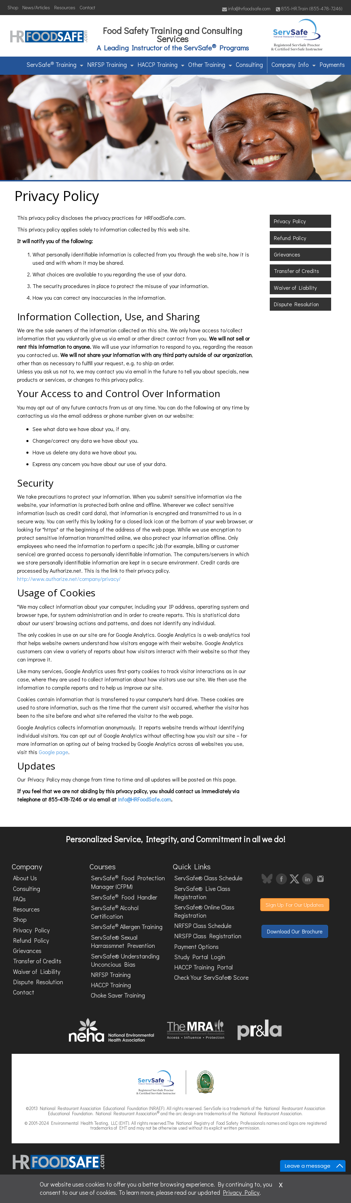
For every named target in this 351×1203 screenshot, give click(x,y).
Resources (64, 7)
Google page (53, 751)
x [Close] (281, 1184)
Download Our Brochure (295, 931)
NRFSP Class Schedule (202, 926)
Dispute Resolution (296, 304)
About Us (25, 878)
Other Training (210, 65)
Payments (332, 65)
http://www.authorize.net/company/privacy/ (69, 578)
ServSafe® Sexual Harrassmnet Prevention (123, 941)
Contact (87, 7)
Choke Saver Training (118, 995)
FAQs (19, 899)
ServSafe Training (54, 64)
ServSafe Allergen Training (126, 926)
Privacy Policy (290, 221)
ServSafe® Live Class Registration (202, 893)
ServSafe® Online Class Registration (204, 911)
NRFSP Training (110, 65)
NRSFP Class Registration (207, 936)
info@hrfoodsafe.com (246, 8)
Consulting (249, 65)
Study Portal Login (199, 957)
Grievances (287, 254)
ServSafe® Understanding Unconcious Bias (125, 960)
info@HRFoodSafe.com (144, 799)
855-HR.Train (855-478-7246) (309, 8)
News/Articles (36, 7)
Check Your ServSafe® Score (211, 977)
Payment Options (196, 947)
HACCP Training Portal (203, 967)
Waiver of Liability (295, 287)
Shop (13, 7)
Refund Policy (290, 237)
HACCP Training (160, 65)
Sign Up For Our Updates (295, 904)
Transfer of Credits (296, 270)
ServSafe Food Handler (124, 896)
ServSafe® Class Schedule (208, 878)
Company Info (293, 65)
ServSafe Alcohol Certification (114, 911)
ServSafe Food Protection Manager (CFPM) (128, 882)
